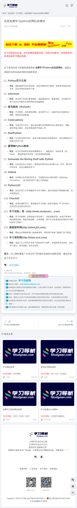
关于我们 (43, 469)
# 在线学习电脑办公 (57, 416)
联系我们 (54, 469)
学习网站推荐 (8, 367)
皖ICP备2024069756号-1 (36, 498)
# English (63, 374)
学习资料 (17, 222)
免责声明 (23, 469)
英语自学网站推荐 (48, 367)
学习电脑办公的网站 (49, 409)
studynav (45, 211)
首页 (4, 13)
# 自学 (27, 416)
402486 (11, 291)
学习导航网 (20, 217)
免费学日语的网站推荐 (12, 409)
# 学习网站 (16, 374)
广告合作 (33, 469)
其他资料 (11, 13)
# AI (52, 374)
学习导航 (14, 211)
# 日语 (21, 416)
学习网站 (19, 13)
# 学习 (15, 416)
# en (56, 374)
